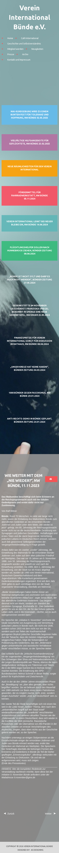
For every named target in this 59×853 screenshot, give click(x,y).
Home (10, 38)
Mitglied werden (15, 49)
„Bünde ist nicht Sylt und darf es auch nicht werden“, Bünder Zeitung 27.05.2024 (29, 279)
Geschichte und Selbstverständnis (24, 43)
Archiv (25, 54)
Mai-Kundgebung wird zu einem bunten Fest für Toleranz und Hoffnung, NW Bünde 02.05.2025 (30, 114)
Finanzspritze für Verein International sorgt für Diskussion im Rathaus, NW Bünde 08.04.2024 (29, 340)
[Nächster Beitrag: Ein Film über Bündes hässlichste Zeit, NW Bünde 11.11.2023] (50, 813)
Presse (10, 54)
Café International (30, 38)
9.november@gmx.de (24, 777)
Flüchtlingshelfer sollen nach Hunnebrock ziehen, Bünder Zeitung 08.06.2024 (29, 250)
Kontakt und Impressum (18, 59)
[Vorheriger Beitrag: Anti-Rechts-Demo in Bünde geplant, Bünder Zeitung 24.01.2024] (9, 813)
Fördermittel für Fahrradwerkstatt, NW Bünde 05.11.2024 (29, 195)
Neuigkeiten (37, 49)
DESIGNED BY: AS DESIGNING (29, 850)
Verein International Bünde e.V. (29, 17)
